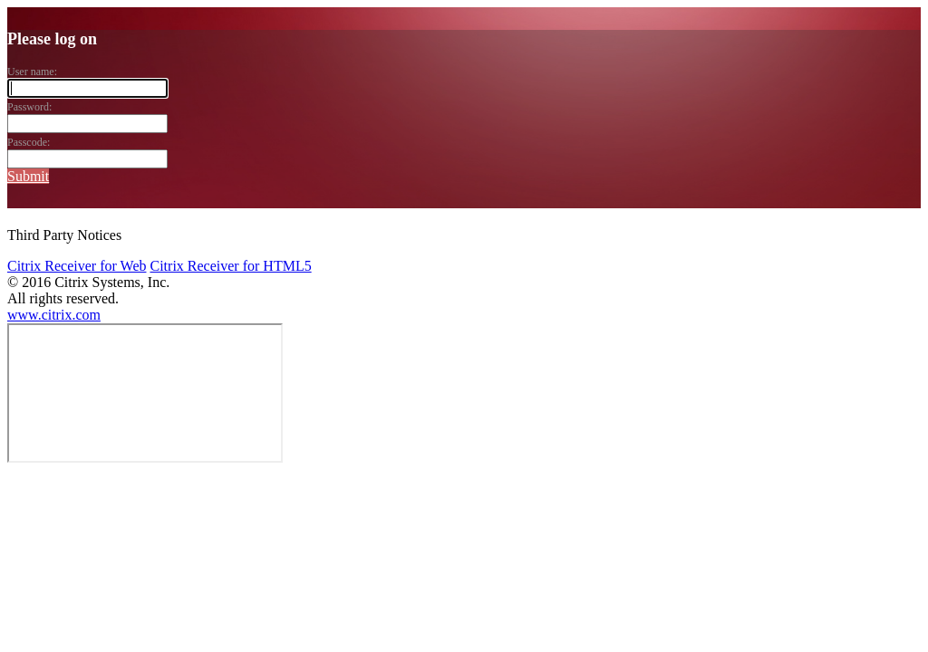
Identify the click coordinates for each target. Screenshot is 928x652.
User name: (32, 71)
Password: (29, 107)
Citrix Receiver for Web (76, 265)
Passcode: (28, 142)
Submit (28, 176)
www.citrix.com (54, 314)
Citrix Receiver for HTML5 (230, 265)
